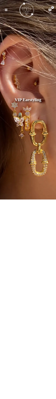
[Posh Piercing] (26, 9)
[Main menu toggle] (6, 10)
